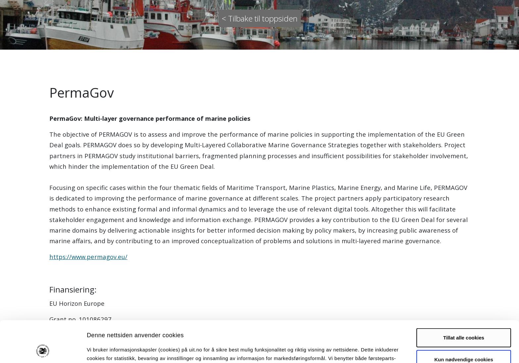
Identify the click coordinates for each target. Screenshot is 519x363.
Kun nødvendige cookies (463, 320)
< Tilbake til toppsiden (260, 18)
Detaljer (352, 350)
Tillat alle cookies (463, 299)
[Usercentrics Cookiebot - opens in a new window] (43, 350)
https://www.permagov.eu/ (88, 256)
